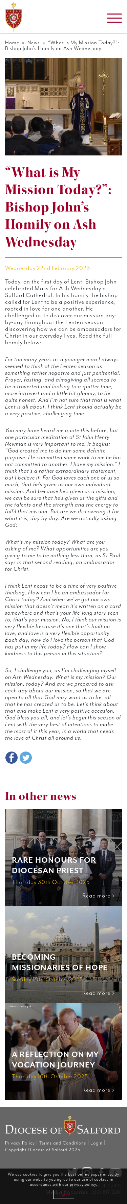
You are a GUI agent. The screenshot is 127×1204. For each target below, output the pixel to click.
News (33, 43)
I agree (63, 1194)
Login (96, 1143)
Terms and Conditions (62, 1143)
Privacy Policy (20, 1143)
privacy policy (83, 1184)
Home (12, 43)
